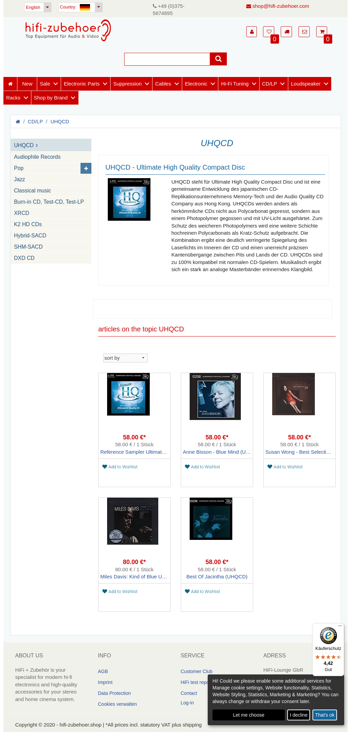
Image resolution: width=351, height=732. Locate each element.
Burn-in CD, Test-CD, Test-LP (49, 202)
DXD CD (24, 258)
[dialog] (276, 699)
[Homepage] (68, 30)
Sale (45, 84)
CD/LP (269, 84)
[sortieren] (125, 358)
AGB (103, 671)
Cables (163, 84)
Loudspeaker (306, 84)
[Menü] (340, 627)
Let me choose (248, 715)
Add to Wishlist (119, 466)
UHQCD (59, 121)
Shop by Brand (51, 97)
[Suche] (167, 59)
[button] (251, 31)
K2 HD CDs (28, 225)
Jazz (19, 180)
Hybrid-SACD (30, 236)
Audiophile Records (37, 157)
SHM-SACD (28, 247)
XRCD (21, 213)
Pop (19, 168)
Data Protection (114, 693)
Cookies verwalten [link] (117, 704)
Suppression (127, 84)
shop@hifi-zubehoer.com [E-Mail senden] (277, 6)
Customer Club (197, 671)
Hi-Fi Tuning (235, 84)
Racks (13, 97)
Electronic (196, 84)
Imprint (105, 682)
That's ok (324, 715)
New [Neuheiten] (27, 84)
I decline (299, 715)
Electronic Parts (82, 84)
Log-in (187, 702)
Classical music (32, 191)
